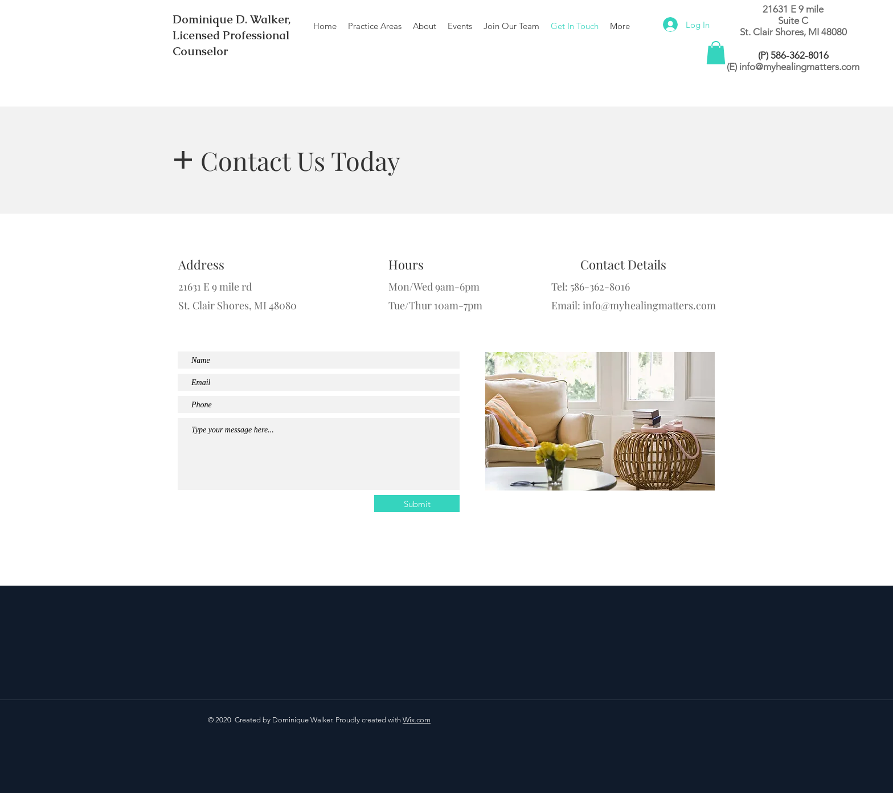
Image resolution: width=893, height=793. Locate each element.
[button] (716, 52)
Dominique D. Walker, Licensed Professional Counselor (231, 35)
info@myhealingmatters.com (799, 66)
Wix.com (417, 720)
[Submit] (417, 503)
